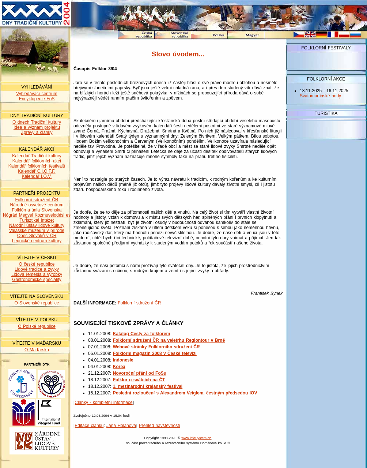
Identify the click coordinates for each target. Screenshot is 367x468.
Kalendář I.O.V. (37, 176)
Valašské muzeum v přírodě (36, 230)
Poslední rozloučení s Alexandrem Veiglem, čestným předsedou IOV (185, 393)
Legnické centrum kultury (36, 240)
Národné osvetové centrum (36, 204)
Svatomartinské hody (320, 95)
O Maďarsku (36, 349)
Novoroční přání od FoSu (139, 373)
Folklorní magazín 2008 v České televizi (155, 353)
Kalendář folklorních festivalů (36, 166)
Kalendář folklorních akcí (36, 161)
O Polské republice (37, 326)
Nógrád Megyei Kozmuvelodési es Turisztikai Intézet (37, 218)
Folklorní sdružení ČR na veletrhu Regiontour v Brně (169, 340)
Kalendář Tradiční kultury (36, 155)
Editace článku (89, 425)
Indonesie (123, 360)
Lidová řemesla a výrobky (36, 274)
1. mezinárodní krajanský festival (147, 386)
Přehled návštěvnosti (159, 425)
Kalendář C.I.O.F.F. (36, 171)
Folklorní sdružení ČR (36, 199)
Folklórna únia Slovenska (36, 210)
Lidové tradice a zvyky (37, 269)
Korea (119, 366)
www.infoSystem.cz (196, 438)
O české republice (36, 264)
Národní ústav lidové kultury (36, 225)
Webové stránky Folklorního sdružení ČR (156, 346)
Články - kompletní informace (103, 402)
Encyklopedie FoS (37, 98)
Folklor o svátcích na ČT (139, 379)
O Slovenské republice (36, 303)
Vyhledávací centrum (36, 93)
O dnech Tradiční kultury (36, 122)
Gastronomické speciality (36, 279)
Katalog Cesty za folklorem (141, 333)
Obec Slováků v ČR (37, 235)
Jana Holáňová (121, 425)
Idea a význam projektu (37, 127)
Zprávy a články (36, 132)
